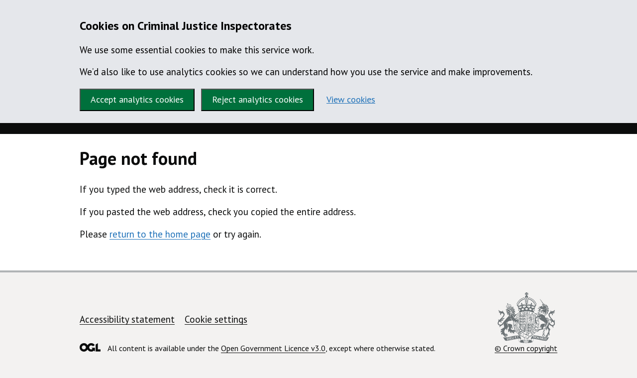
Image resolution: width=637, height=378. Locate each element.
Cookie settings (216, 319)
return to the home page (160, 234)
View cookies (350, 99)
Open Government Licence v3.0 (273, 348)
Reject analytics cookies (257, 99)
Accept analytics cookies (137, 99)
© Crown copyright (526, 322)
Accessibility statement (127, 319)
